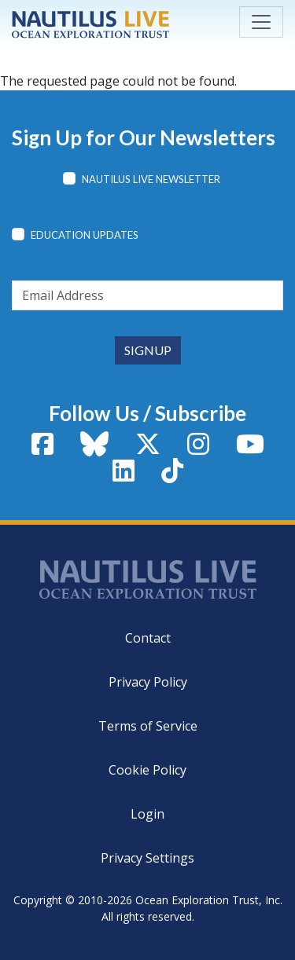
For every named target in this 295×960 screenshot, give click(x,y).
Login (147, 814)
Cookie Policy (147, 770)
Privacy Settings (147, 858)
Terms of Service (147, 726)
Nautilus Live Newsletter (151, 179)
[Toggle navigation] (261, 22)
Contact (148, 638)
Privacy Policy (148, 682)
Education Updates (84, 235)
